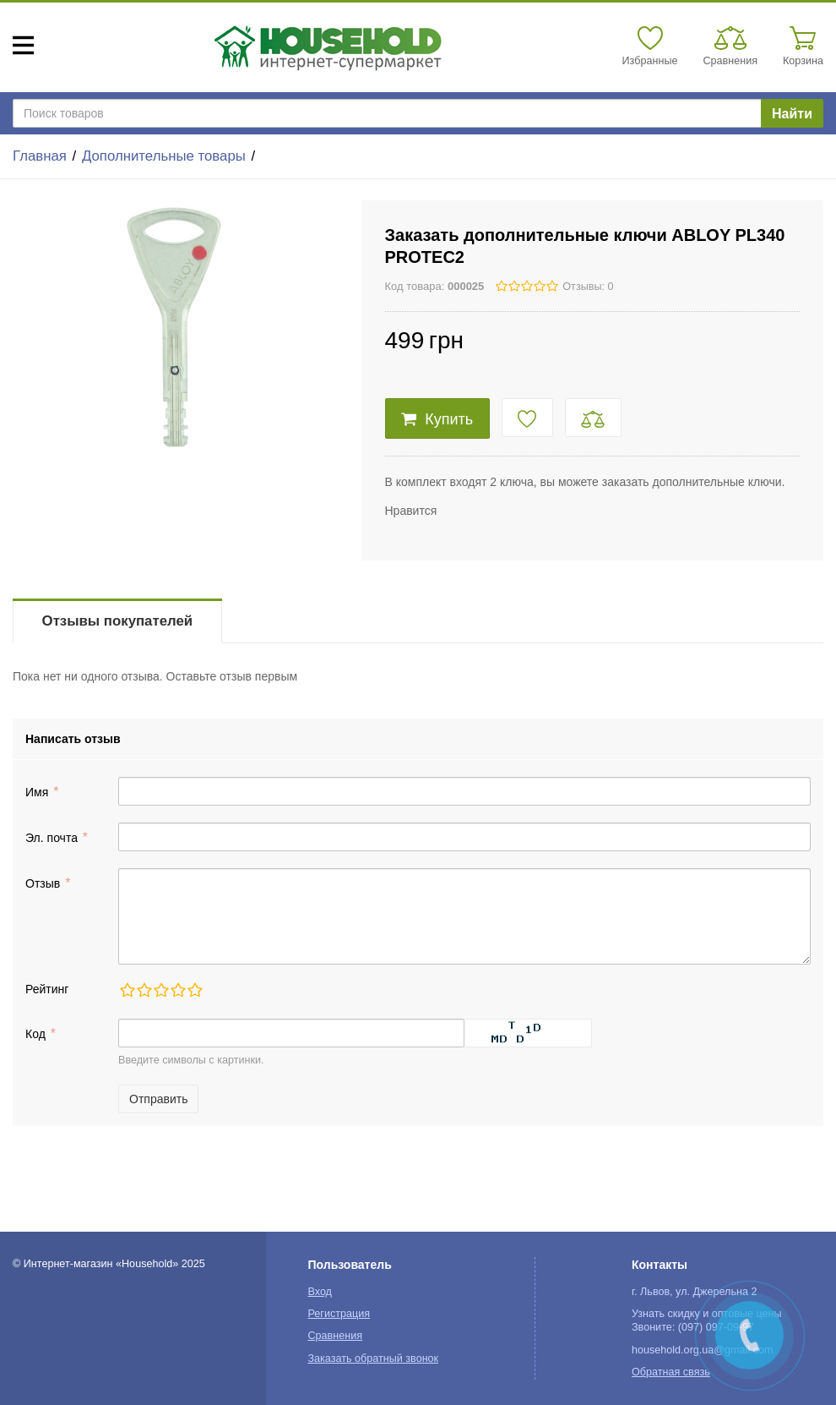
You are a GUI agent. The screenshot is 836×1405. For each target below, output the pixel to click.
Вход (319, 1292)
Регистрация (338, 1314)
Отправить (158, 1099)
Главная (40, 156)
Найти (792, 114)
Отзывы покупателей (117, 621)
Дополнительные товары (164, 156)
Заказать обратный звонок (372, 1358)
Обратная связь (671, 1372)
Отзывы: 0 (587, 286)
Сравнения (334, 1336)
